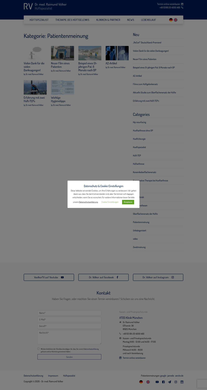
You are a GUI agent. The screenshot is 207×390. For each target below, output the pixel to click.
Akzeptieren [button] (128, 202)
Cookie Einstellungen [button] (109, 202)
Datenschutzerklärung (88, 202)
